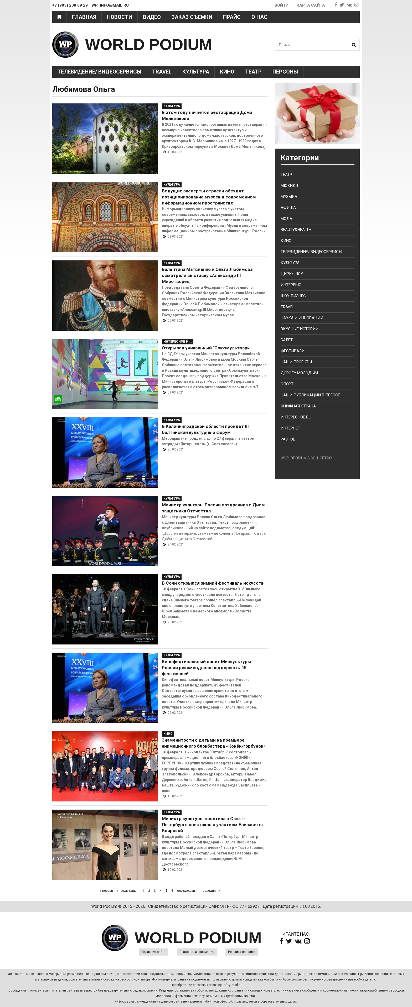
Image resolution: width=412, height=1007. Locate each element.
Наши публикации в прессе (310, 395)
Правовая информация (196, 952)
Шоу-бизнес (293, 295)
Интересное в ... (177, 341)
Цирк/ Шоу (292, 273)
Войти (282, 5)
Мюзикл (289, 185)
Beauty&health (296, 229)
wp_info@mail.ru (229, 985)
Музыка (289, 196)
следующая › (187, 891)
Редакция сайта (153, 952)
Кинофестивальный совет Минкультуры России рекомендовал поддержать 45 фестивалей (206, 667)
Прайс (232, 17)
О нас (259, 17)
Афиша (288, 207)
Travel (162, 72)
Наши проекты (296, 362)
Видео (152, 17)
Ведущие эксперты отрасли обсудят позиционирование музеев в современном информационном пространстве (209, 197)
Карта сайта (311, 5)
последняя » (210, 891)
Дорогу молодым (299, 373)
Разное (288, 439)
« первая (106, 891)
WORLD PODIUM (148, 44)
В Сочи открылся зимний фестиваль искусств (213, 583)
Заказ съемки (192, 17)
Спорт (287, 384)
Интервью (291, 284)
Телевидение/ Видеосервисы (99, 72)
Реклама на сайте (241, 952)
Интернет (290, 428)
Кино (227, 72)
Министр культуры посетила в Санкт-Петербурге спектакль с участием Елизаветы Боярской (212, 824)
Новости (119, 17)
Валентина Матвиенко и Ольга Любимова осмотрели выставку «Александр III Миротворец (207, 275)
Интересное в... (296, 417)
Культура (195, 72)
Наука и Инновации (302, 318)
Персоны (285, 72)
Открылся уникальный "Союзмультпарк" (206, 347)
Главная (84, 17)
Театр (253, 72)
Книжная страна (298, 406)
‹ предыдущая (127, 891)
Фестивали (293, 351)
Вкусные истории (299, 329)
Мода (286, 218)
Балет (287, 340)
